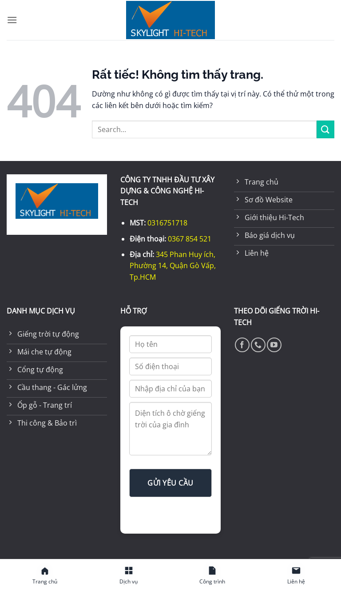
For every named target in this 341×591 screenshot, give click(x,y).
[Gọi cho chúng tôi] (258, 345)
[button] (12, 20)
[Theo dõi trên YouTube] (274, 345)
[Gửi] (325, 129)
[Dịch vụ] (129, 575)
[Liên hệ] (296, 575)
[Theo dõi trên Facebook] (242, 345)
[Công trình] (212, 575)
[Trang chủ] (45, 575)
